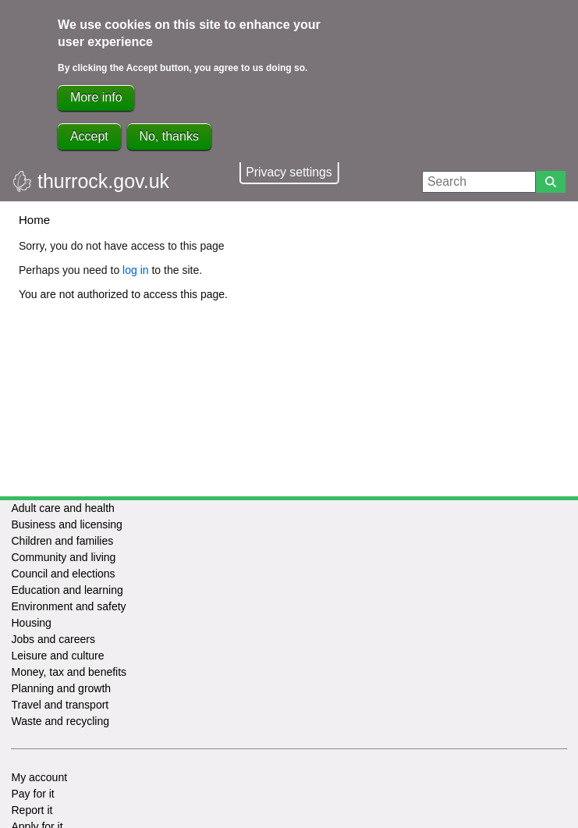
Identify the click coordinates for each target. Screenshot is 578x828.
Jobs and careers (52, 639)
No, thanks (168, 136)
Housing (31, 623)
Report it (31, 810)
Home (34, 219)
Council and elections (63, 573)
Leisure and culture (57, 655)
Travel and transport (59, 704)
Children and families (62, 541)
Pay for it (32, 793)
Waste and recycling (60, 721)
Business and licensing (66, 524)
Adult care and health (62, 508)
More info (96, 97)
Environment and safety (68, 606)
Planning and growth (61, 688)
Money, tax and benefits (68, 672)
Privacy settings (289, 172)
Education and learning (66, 590)
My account (39, 777)
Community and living (63, 557)
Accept (89, 136)
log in (135, 270)
